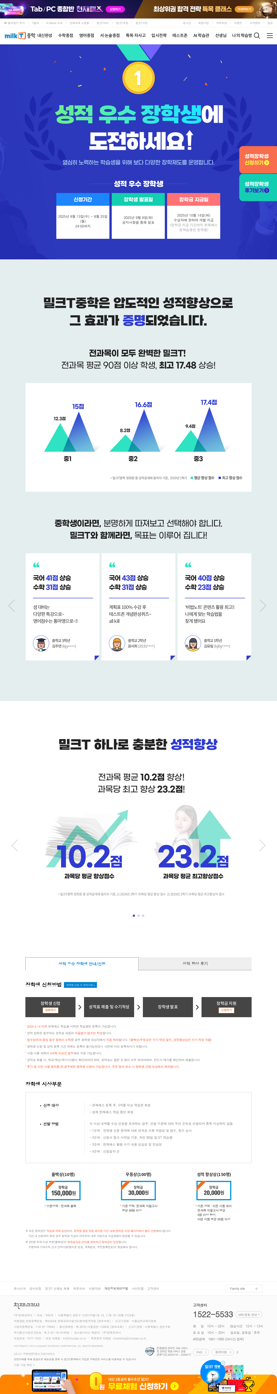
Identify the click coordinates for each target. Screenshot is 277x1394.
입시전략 (159, 35)
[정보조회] (104, 1321)
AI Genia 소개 (54, 23)
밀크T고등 (141, 23)
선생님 (221, 35)
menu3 (143, 916)
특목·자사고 (136, 35)
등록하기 (50, 1010)
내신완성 (44, 35)
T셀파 (35, 23)
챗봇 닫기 (223, 1363)
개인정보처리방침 (116, 1288)
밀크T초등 (122, 23)
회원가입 (203, 23)
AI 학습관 (201, 35)
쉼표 (270, 23)
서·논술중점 (110, 35)
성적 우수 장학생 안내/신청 (81, 964)
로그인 (187, 23)
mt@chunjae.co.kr (74, 1338)
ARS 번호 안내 (247, 1314)
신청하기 (226, 1010)
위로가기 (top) (265, 1377)
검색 (257, 36)
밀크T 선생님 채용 (57, 1288)
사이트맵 (138, 1288)
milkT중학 (19, 35)
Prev (12, 605)
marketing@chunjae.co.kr (130, 1338)
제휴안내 (79, 1288)
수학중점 (65, 35)
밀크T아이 (102, 23)
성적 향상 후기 (195, 963)
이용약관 (94, 1288)
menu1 (134, 916)
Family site (237, 1288)
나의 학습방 (242, 35)
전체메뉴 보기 (270, 35)
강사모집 (35, 1288)
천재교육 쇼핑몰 (79, 23)
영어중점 (86, 35)
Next (264, 605)
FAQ (199, 1352)
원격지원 (221, 1352)
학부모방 (221, 23)
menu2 (138, 916)
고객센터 (255, 23)
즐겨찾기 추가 (16, 23)
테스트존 (180, 35)
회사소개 (20, 1288)
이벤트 (238, 23)
